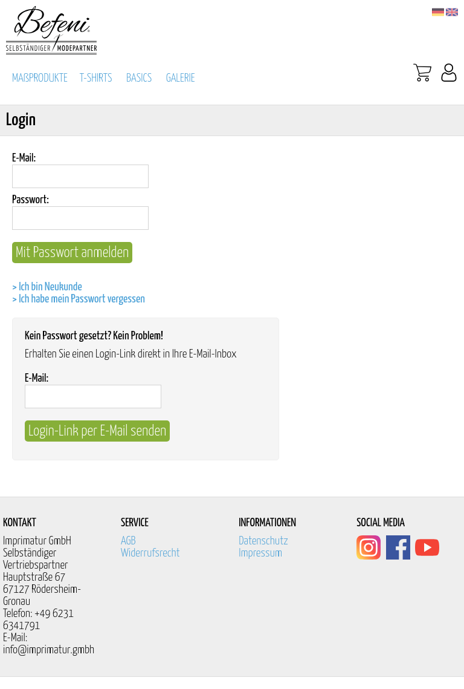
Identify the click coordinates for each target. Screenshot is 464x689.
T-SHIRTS (96, 78)
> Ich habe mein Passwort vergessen (78, 299)
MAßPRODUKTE (40, 78)
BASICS (139, 78)
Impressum (260, 553)
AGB (128, 541)
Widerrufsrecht (150, 553)
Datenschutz (263, 541)
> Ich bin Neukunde (47, 287)
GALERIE (180, 78)
